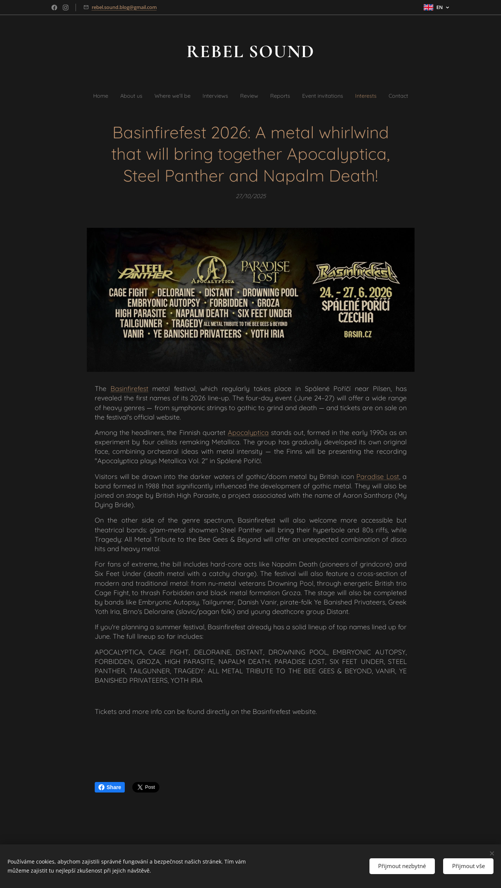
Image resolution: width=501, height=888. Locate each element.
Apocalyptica (247, 432)
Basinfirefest (129, 388)
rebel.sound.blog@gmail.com (124, 7)
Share (109, 787)
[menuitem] (84, 95)
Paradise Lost (377, 476)
